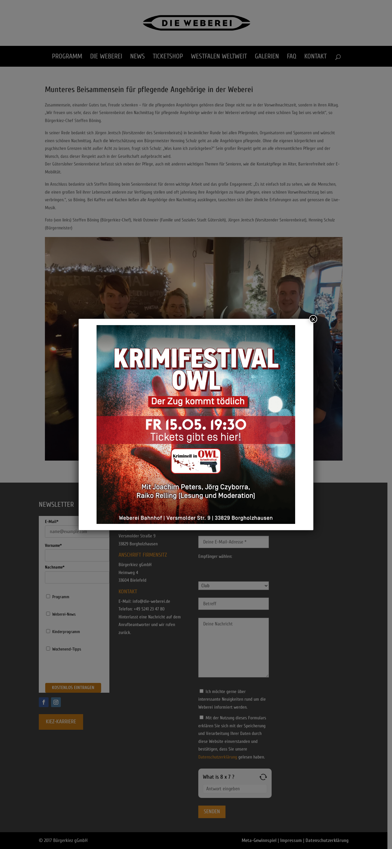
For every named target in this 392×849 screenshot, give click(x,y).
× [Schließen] (313, 319)
